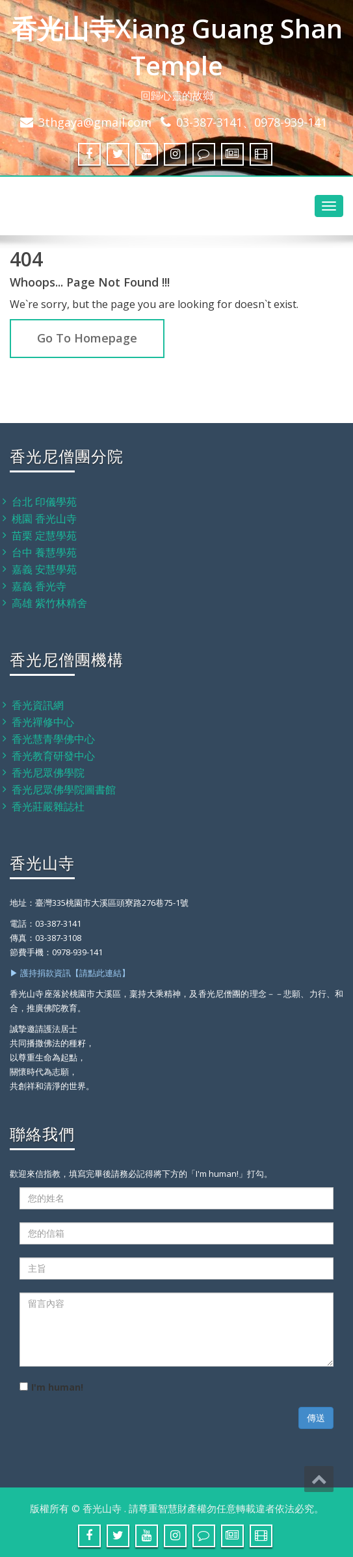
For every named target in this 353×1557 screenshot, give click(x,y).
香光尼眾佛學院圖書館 (64, 789)
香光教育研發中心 (53, 756)
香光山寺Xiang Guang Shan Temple (177, 46)
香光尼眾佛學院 (48, 773)
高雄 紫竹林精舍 (49, 603)
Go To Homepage (87, 338)
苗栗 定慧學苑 (44, 535)
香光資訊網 (38, 705)
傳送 (316, 1417)
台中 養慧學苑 (44, 552)
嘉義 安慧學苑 (44, 569)
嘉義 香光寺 (39, 586)
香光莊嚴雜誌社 (48, 806)
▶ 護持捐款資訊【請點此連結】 (70, 973)
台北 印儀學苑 (44, 502)
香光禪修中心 (43, 722)
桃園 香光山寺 (44, 518)
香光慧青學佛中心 (53, 739)
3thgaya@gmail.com (94, 122)
